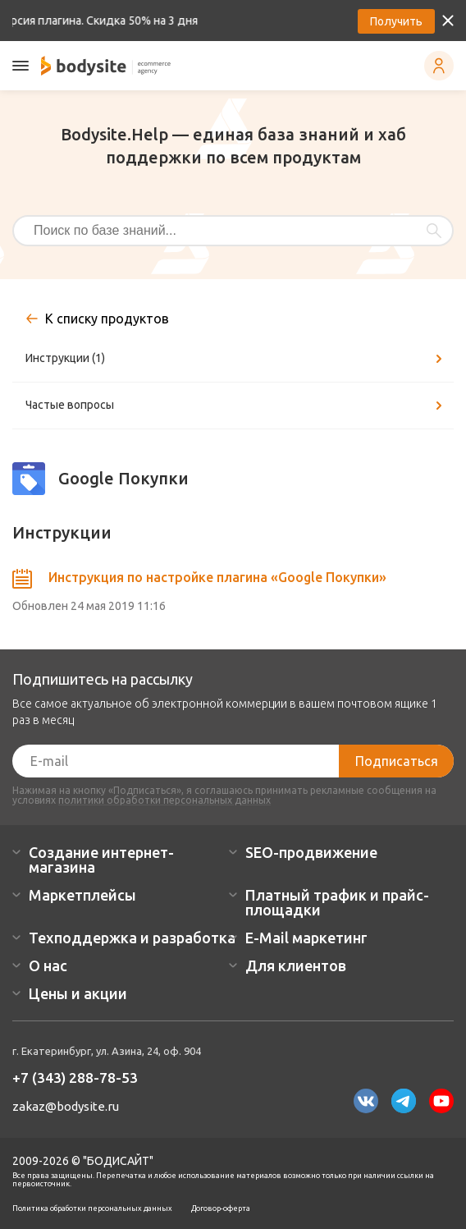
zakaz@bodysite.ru (65, 1106)
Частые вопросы (236, 405)
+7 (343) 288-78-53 (75, 1077)
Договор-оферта (220, 1208)
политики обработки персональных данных (164, 800)
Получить (396, 21)
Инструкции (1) (236, 359)
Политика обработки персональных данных (92, 1208)
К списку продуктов (107, 318)
